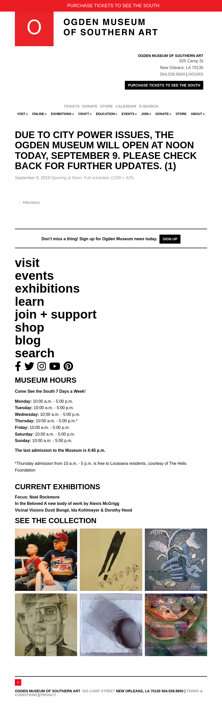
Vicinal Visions (73, 510)
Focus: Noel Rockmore (37, 497)
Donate (163, 114)
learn (29, 301)
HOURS (195, 74)
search (35, 353)
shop (29, 327)
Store (181, 114)
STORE (106, 106)
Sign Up (170, 239)
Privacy (48, 695)
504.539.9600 (172, 74)
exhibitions (47, 288)
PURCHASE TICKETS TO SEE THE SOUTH (164, 85)
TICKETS (72, 106)
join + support (56, 314)
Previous (29, 203)
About (198, 114)
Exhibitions (62, 114)
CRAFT (85, 114)
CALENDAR (126, 106)
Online (39, 114)
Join (146, 114)
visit (27, 263)
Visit (22, 114)
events (34, 275)
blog (28, 340)
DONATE (90, 106)
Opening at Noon (66, 178)
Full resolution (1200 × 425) (109, 178)
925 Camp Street (98, 691)
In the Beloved (67, 503)
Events (129, 114)
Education (106, 114)
